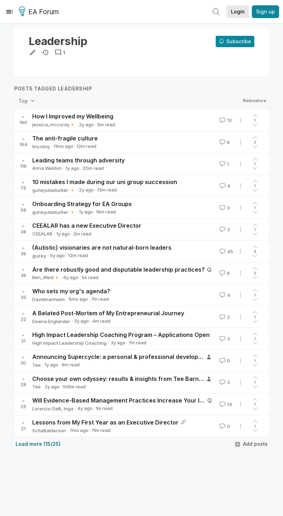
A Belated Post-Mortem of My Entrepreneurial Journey (108, 313)
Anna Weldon (47, 168)
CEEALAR (42, 234)
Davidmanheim (48, 299)
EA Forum (40, 12)
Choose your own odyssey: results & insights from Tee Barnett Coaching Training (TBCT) (156, 378)
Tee (36, 365)
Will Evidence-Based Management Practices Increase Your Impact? (126, 400)
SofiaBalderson (49, 430)
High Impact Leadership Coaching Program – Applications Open (121, 334)
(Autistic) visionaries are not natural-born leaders (101, 247)
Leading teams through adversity (78, 160)
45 (225, 251)
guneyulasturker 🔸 (53, 190)
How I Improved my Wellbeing (72, 116)
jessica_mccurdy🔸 (53, 124)
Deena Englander (51, 321)
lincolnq (41, 146)
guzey (39, 256)
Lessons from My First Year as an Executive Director (105, 422)
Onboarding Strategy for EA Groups (82, 203)
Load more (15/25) (38, 444)
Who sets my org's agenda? (71, 291)
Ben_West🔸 (46, 277)
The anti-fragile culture (65, 138)
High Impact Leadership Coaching (69, 343)
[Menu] (9, 11)
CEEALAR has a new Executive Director (86, 225)
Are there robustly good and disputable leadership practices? (118, 269)
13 (225, 120)
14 (225, 404)
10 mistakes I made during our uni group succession (104, 181)
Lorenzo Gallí (46, 408)
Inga (68, 408)
